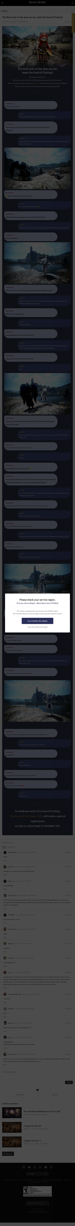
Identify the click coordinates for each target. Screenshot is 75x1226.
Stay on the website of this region (37, 627)
